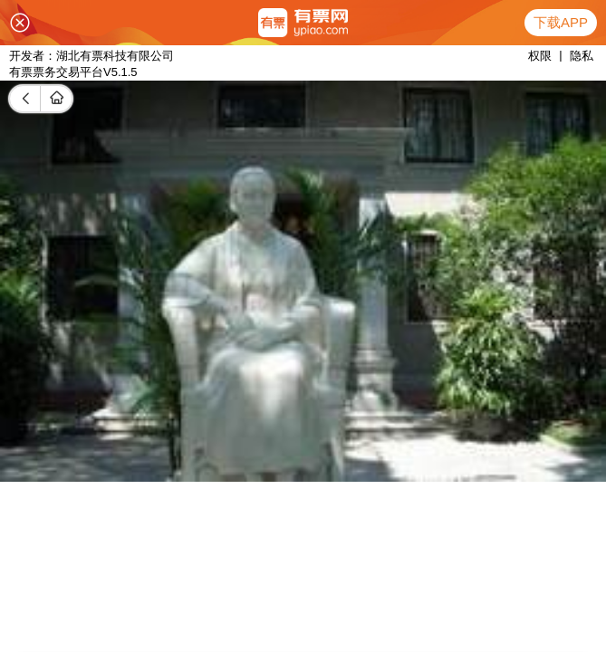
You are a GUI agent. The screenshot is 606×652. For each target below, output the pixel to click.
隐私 (581, 55)
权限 (540, 55)
